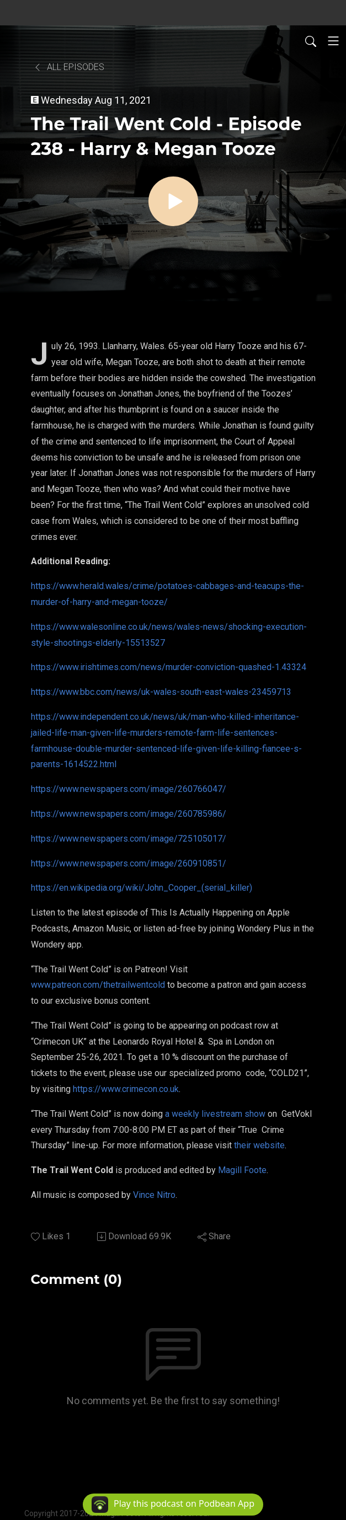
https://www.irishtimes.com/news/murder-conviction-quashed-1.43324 (168, 667)
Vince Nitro (154, 1195)
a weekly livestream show (215, 1114)
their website (259, 1145)
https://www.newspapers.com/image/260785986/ (128, 814)
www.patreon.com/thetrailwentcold (98, 985)
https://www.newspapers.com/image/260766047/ (128, 789)
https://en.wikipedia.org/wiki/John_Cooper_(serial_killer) (141, 887)
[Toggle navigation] (333, 40)
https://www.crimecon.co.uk (126, 1089)
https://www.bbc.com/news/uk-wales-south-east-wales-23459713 (161, 692)
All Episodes (68, 67)
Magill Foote (242, 1170)
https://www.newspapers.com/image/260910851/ (128, 863)
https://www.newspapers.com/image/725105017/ (128, 838)
